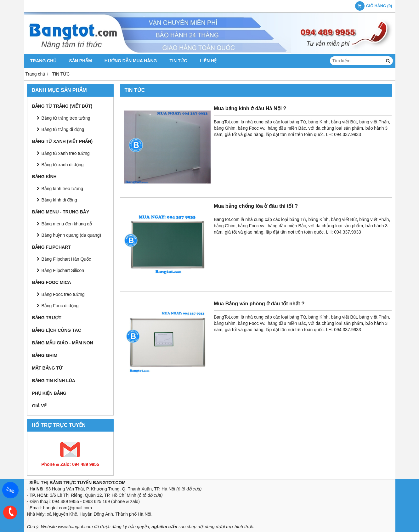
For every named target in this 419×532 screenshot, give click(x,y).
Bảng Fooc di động (60, 305)
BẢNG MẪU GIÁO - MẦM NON (62, 342)
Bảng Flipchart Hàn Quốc (66, 259)
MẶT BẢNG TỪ (47, 368)
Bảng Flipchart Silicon (63, 270)
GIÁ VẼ (39, 405)
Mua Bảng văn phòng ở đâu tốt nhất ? (259, 303)
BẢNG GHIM (45, 355)
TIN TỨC (178, 60)
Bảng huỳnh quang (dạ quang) (71, 235)
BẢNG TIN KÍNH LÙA (53, 380)
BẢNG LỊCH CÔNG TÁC (56, 330)
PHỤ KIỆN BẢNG (49, 393)
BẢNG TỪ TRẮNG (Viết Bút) (62, 106)
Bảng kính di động (59, 199)
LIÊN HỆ (208, 60)
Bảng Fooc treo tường (63, 294)
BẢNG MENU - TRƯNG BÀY (60, 211)
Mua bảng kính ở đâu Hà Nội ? (250, 108)
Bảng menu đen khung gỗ (67, 223)
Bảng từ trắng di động (63, 129)
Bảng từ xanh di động (63, 164)
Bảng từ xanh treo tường (66, 153)
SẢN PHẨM (80, 60)
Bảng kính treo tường (62, 188)
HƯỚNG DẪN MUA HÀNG (131, 60)
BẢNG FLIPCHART (51, 247)
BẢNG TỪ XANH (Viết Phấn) (62, 141)
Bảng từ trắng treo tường (66, 118)
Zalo (10, 490)
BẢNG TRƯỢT (46, 317)
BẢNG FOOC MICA (51, 282)
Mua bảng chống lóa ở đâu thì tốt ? (256, 206)
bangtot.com (55, 507)
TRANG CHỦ (43, 60)
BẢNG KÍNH (44, 176)
